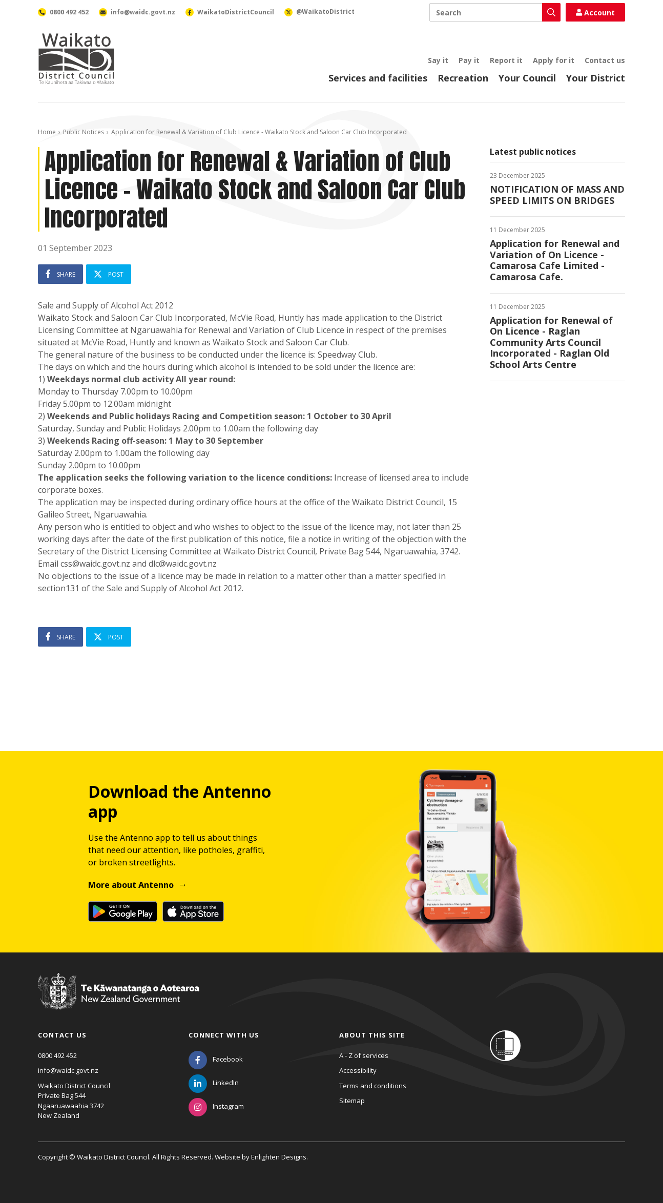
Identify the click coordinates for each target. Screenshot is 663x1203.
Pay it (469, 60)
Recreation (463, 78)
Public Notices (83, 132)
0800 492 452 (57, 1055)
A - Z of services (363, 1055)
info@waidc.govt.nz (68, 1070)
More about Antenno (131, 884)
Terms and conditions (372, 1085)
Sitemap (352, 1100)
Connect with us (224, 1035)
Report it (506, 60)
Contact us (605, 60)
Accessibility (358, 1070)
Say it (438, 60)
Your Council (527, 78)
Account (595, 12)
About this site (372, 1035)
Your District (595, 78)
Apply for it (553, 60)
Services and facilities (377, 78)
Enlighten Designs (278, 1156)
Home (47, 132)
